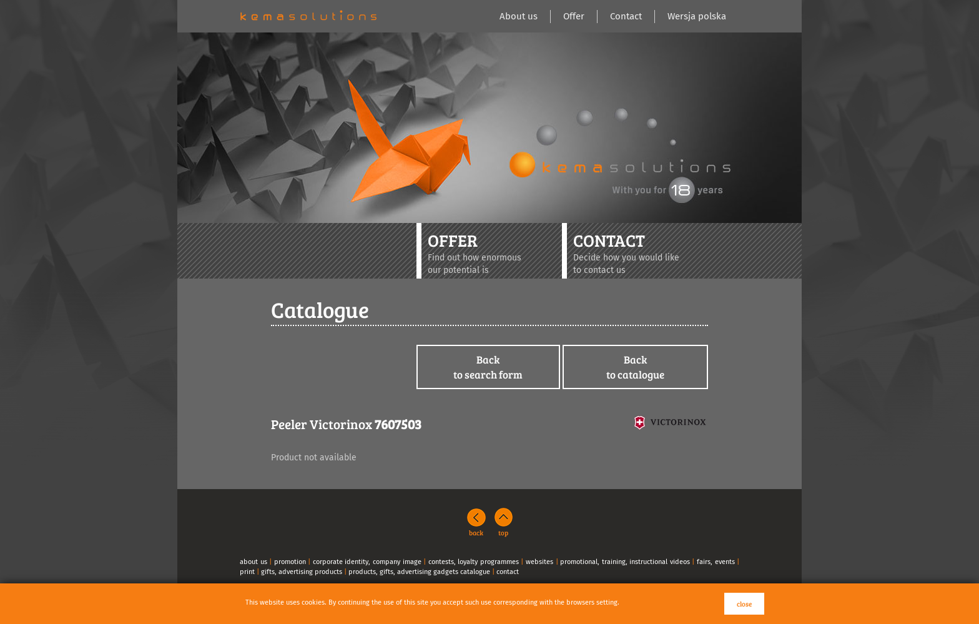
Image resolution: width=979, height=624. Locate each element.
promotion (290, 562)
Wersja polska (696, 16)
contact (507, 572)
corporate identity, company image (367, 562)
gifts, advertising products (301, 572)
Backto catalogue (635, 367)
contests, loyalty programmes (473, 562)
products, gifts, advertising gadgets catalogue (419, 572)
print (247, 572)
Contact (626, 16)
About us (518, 16)
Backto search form (488, 367)
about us (253, 562)
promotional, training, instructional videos (625, 562)
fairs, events (716, 562)
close (744, 603)
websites (539, 562)
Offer (573, 16)
